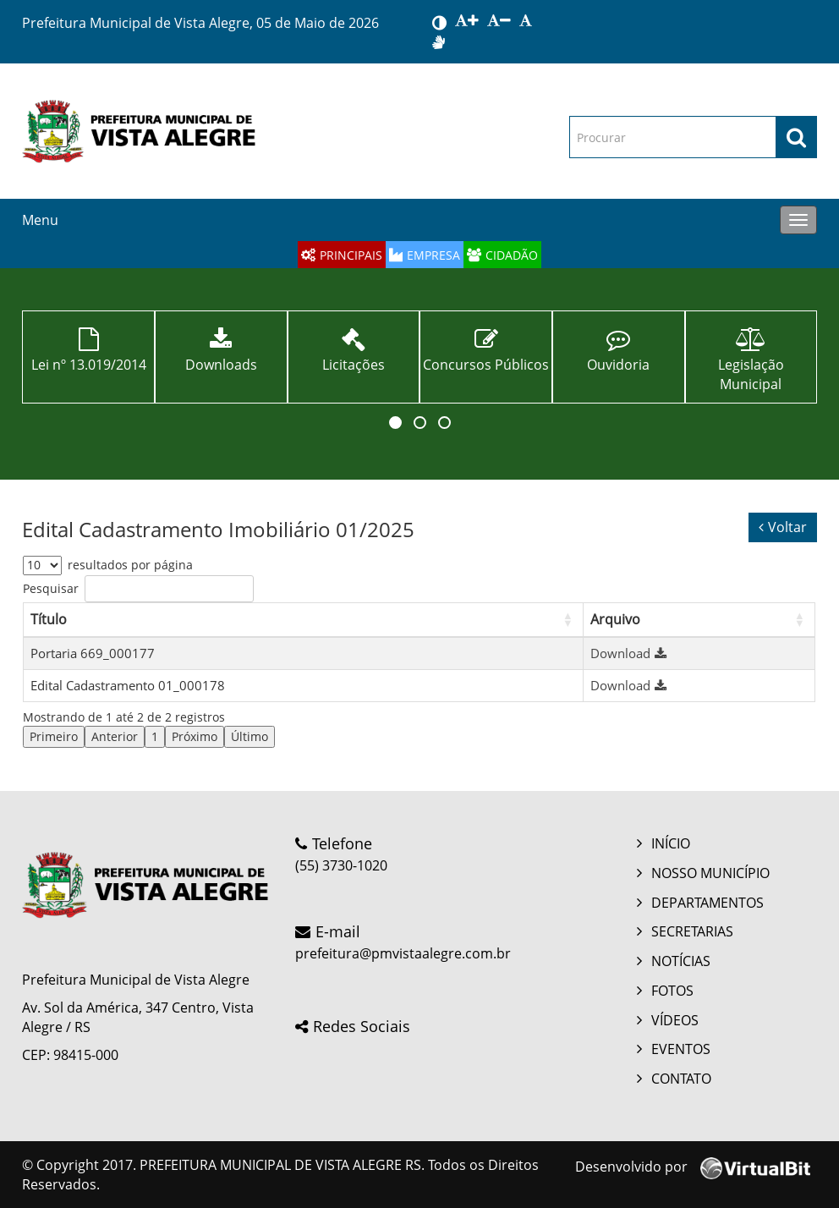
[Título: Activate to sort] (304, 619)
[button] (395, 422)
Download (630, 653)
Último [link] (249, 736)
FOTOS (672, 990)
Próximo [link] (194, 736)
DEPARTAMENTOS (707, 902)
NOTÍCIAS (680, 961)
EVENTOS (680, 1049)
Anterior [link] (114, 736)
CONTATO (681, 1078)
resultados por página (130, 565)
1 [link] (154, 736)
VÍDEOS (675, 1020)
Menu (40, 220)
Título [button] (48, 619)
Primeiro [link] (54, 736)
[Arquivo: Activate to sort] (699, 619)
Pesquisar (51, 588)
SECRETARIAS (692, 931)
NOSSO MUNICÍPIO (710, 873)
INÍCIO (670, 843)
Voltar (783, 527)
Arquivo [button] (615, 619)
